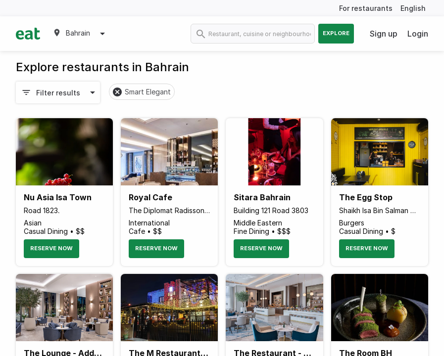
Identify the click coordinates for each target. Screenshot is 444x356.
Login (417, 34)
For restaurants (366, 8)
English (413, 8)
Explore (336, 33)
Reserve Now (51, 248)
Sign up (383, 34)
